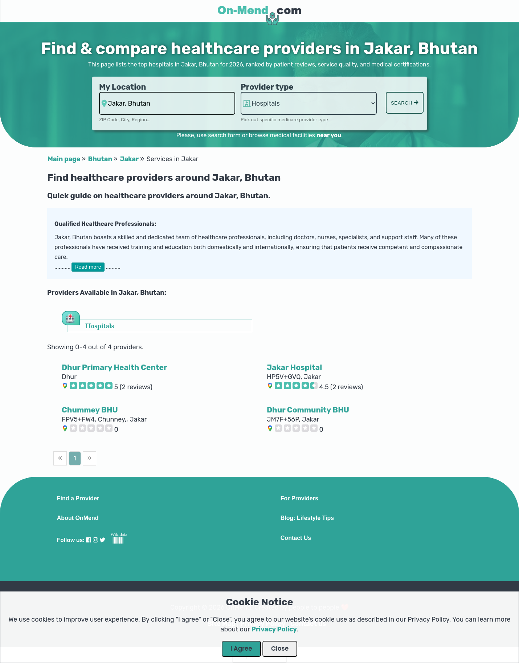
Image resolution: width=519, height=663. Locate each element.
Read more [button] (88, 267)
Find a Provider (78, 498)
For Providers (299, 498)
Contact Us (296, 538)
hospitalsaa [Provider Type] (309, 103)
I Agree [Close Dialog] (241, 648)
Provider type (267, 86)
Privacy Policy (274, 629)
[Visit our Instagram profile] (95, 540)
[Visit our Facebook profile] (88, 540)
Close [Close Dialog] (280, 648)
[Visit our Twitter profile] (102, 540)
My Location (122, 86)
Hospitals (99, 325)
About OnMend (78, 518)
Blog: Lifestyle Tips (307, 518)
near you (328, 135)
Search (404, 103)
